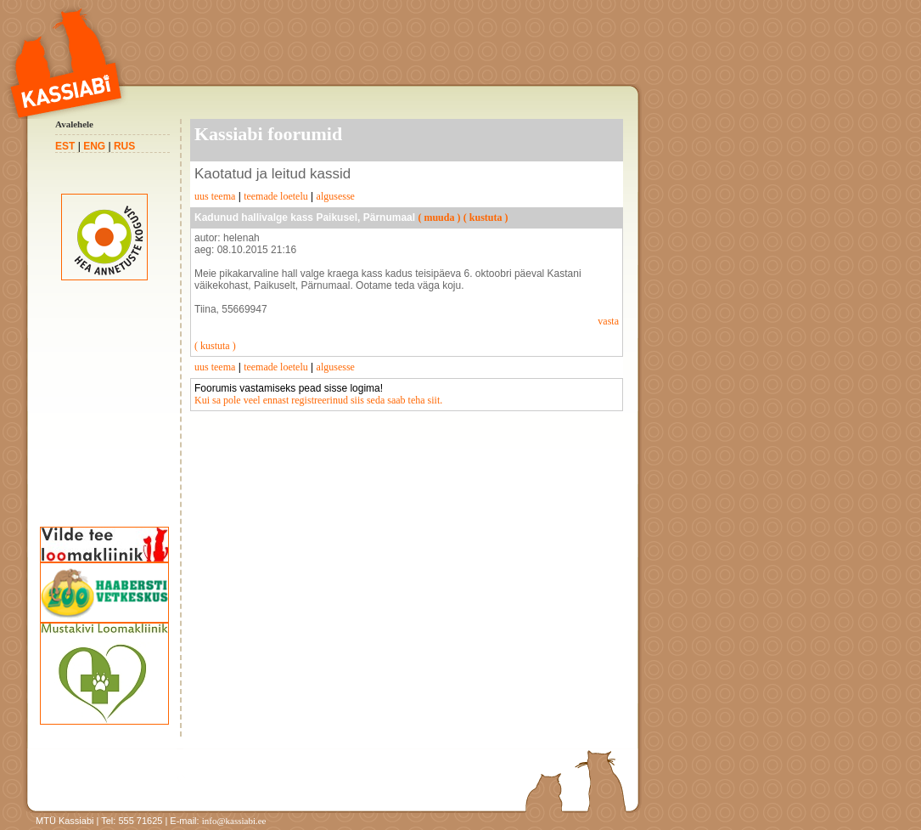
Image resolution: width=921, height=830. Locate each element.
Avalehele (74, 124)
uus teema (214, 196)
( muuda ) (439, 217)
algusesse (336, 196)
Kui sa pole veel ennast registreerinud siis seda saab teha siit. (318, 400)
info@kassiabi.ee (234, 821)
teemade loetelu (276, 196)
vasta (608, 321)
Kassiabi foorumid (268, 133)
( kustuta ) (485, 217)
